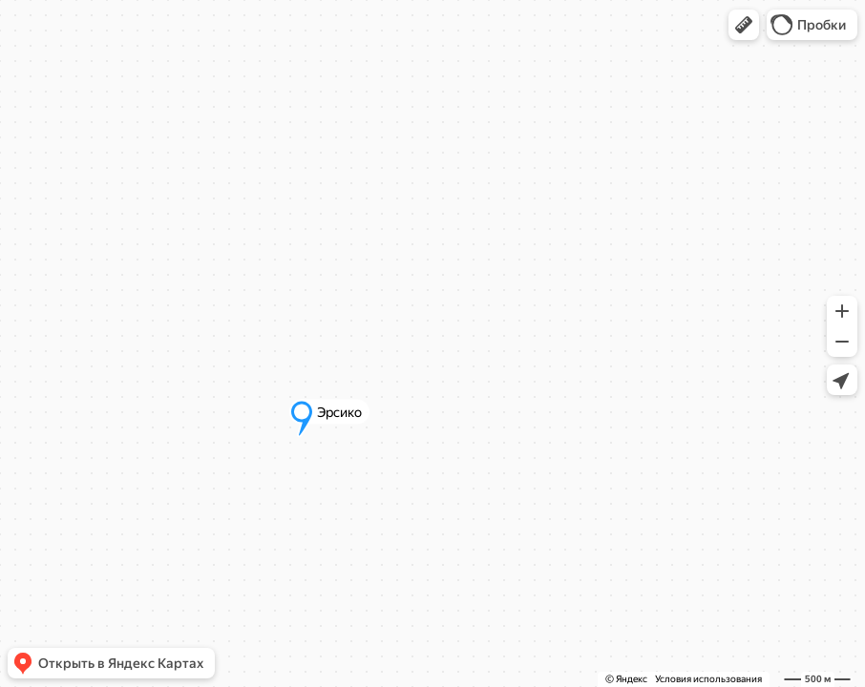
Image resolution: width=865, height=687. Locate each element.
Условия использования (708, 679)
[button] (743, 25)
